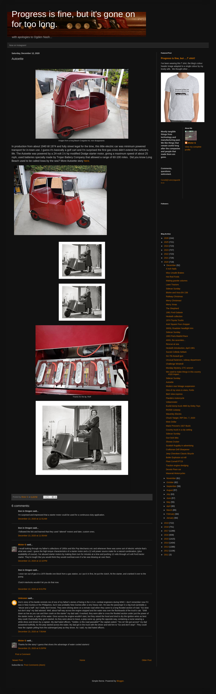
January (170, 518)
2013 (166, 547)
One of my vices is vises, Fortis (180, 390)
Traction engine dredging (177, 465)
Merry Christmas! (173, 300)
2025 (166, 242)
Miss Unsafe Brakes (175, 273)
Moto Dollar (171, 422)
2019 (166, 523)
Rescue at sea (172, 344)
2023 (166, 250)
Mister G (22, 544)
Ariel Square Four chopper (178, 324)
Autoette (170, 382)
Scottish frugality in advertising (179, 445)
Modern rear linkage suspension (180, 386)
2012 (166, 551)
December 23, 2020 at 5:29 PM (32, 648)
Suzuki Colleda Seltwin (176, 352)
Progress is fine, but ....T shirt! (178, 58)
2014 (166, 543)
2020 (166, 262)
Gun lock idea (172, 438)
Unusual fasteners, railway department (183, 360)
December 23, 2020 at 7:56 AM (32, 631)
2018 (166, 527)
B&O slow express (174, 394)
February (170, 514)
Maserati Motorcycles (175, 473)
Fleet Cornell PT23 (174, 461)
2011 (166, 554)
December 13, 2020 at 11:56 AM (32, 535)
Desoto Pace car (173, 469)
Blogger (120, 681)
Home (82, 660)
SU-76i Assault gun (174, 356)
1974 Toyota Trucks (175, 320)
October (170, 482)
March (169, 510)
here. (87, 160)
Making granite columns (176, 280)
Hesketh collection (174, 316)
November (171, 478)
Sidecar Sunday (173, 288)
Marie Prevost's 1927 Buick (178, 426)
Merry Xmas (171, 304)
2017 (166, 531)
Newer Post (17, 660)
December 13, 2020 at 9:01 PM (32, 589)
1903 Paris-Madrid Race (177, 336)
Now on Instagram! (17, 45)
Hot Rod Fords (172, 277)
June (168, 498)
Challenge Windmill (174, 364)
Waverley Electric (174, 414)
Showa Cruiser (172, 442)
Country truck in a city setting (179, 430)
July (168, 494)
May (168, 502)
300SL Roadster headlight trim (179, 328)
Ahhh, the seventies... (176, 340)
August (169, 490)
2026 (166, 238)
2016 (166, 535)
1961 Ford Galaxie (174, 312)
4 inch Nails (171, 269)
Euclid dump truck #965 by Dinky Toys (183, 406)
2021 (166, 258)
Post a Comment (22, 654)
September (171, 486)
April (168, 506)
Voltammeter (171, 402)
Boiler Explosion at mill (176, 457)
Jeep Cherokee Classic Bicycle (180, 453)
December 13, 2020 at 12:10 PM (32, 561)
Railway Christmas (174, 296)
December (171, 265)
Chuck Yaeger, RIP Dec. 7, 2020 (180, 418)
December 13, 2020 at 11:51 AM (32, 519)
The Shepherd (172, 308)
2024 (166, 246)
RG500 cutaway (173, 410)
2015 (166, 539)
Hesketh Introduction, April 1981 (180, 348)
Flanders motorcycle (175, 398)
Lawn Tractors (172, 284)
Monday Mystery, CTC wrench (179, 368)
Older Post (146, 660)
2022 (166, 254)
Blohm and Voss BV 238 (177, 292)
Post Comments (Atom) (34, 665)
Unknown (22, 598)
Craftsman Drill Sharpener (177, 449)
